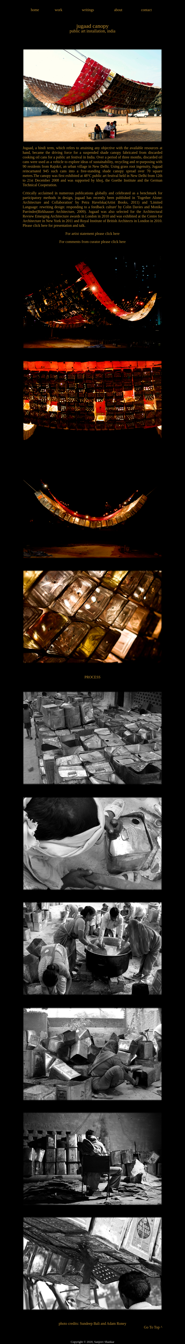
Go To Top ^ (153, 1327)
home (35, 10)
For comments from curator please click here (92, 242)
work (58, 10)
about (118, 10)
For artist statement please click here (92, 234)
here (44, 225)
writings (88, 10)
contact (146, 10)
